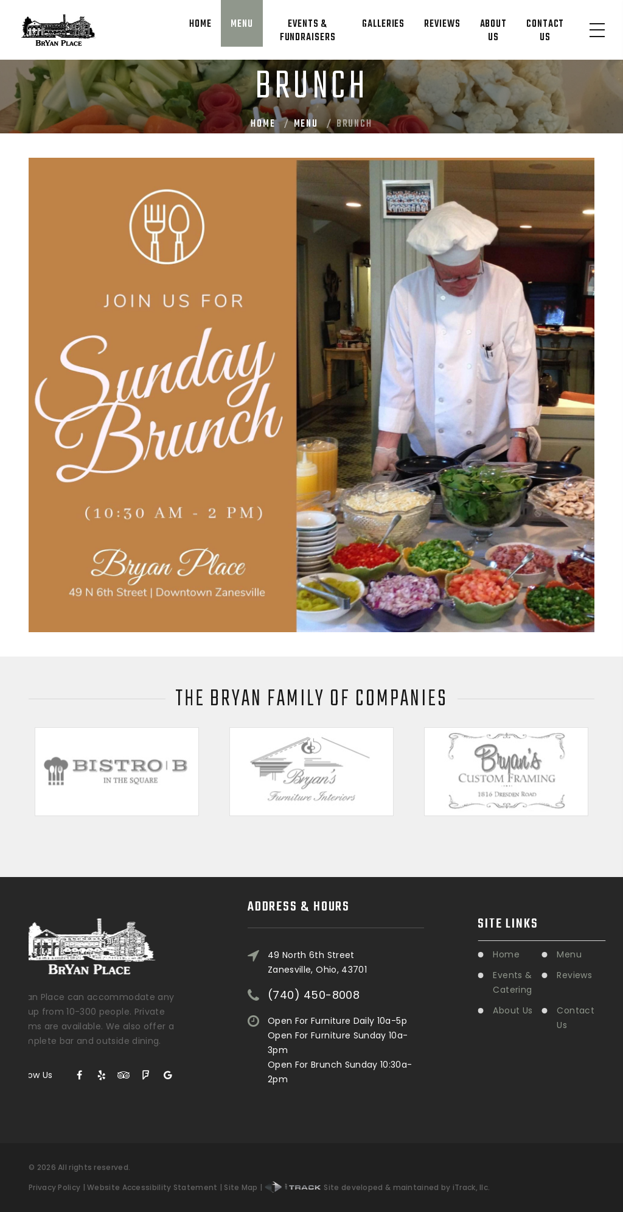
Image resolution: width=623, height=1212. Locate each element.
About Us (493, 31)
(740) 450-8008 (314, 958)
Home (200, 24)
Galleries (383, 24)
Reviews (442, 24)
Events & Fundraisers (308, 31)
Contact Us (545, 31)
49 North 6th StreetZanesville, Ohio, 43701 (317, 925)
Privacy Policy (54, 1187)
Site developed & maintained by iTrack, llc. (377, 1187)
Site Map (240, 1187)
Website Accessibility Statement (152, 1187)
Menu (242, 24)
